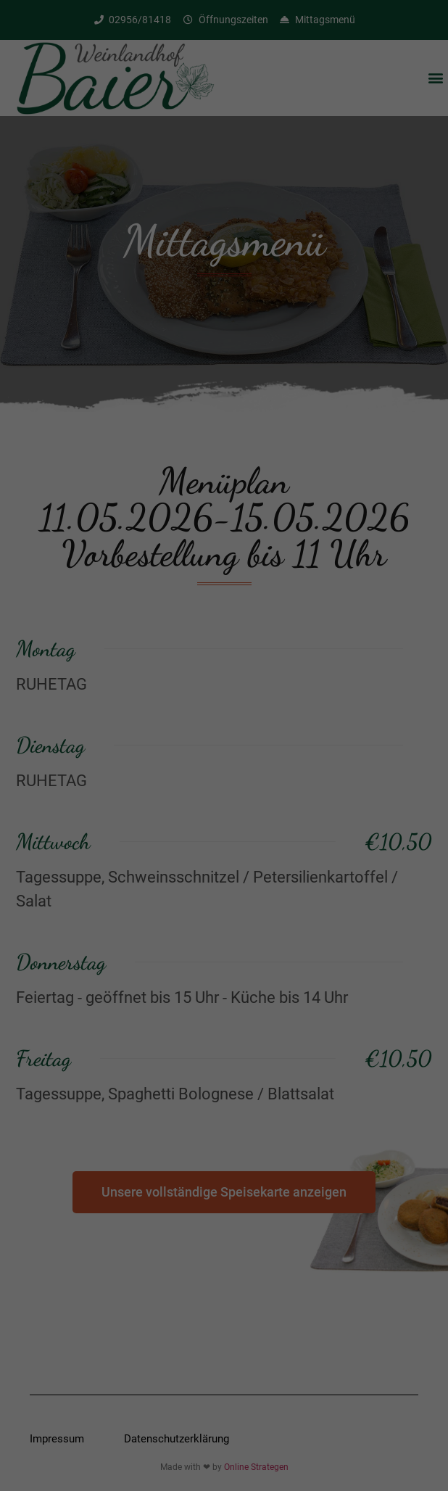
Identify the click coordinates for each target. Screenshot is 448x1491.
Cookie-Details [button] (155, 919)
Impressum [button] (299, 919)
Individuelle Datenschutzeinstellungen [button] (224, 887)
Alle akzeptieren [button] (224, 802)
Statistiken (310, 752)
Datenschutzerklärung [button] (230, 919)
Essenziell (125, 752)
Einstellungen (69, 719)
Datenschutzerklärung (151, 705)
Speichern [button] (224, 845)
